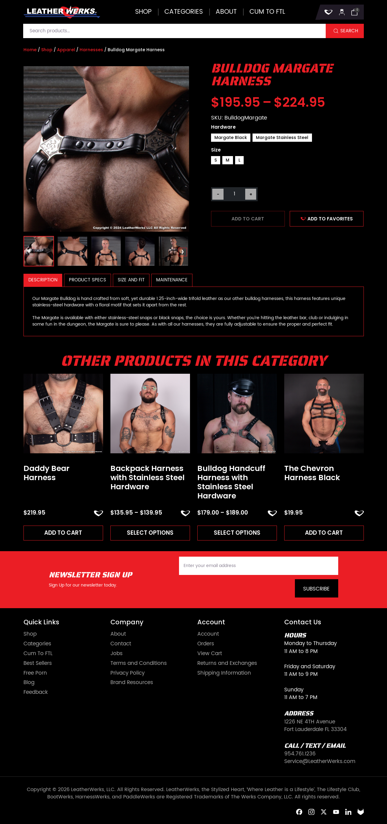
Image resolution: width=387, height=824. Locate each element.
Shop (143, 12)
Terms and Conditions (138, 664)
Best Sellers (37, 664)
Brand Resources (131, 683)
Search (349, 31)
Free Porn (35, 673)
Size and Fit (131, 280)
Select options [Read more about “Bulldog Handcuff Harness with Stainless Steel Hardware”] (237, 533)
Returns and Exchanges (227, 664)
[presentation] (29, 252)
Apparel (66, 50)
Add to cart (247, 219)
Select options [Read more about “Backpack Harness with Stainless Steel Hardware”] (150, 533)
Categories (183, 12)
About (226, 12)
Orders (205, 644)
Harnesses (91, 50)
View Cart (209, 654)
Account (208, 634)
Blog (28, 683)
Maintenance (172, 280)
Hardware (223, 127)
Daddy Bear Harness (46, 473)
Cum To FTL (37, 654)
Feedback (35, 693)
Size (216, 150)
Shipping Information (224, 673)
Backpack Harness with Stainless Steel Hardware (147, 478)
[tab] (43, 280)
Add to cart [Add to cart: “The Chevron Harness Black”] (324, 533)
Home (30, 50)
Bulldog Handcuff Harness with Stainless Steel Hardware (231, 482)
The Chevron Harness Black (312, 473)
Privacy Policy (127, 673)
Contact (120, 644)
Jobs (116, 654)
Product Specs (87, 280)
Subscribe (316, 589)
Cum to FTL (267, 12)
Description (42, 280)
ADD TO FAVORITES (327, 219)
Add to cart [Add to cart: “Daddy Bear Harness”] (63, 533)
